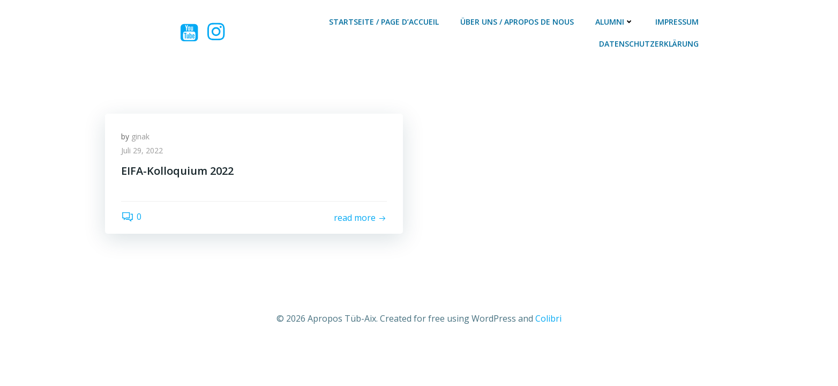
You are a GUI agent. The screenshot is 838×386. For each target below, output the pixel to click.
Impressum (677, 22)
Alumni (614, 22)
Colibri (548, 318)
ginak (140, 136)
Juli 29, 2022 (142, 150)
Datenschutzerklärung (649, 44)
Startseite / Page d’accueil (384, 22)
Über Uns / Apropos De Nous (517, 22)
